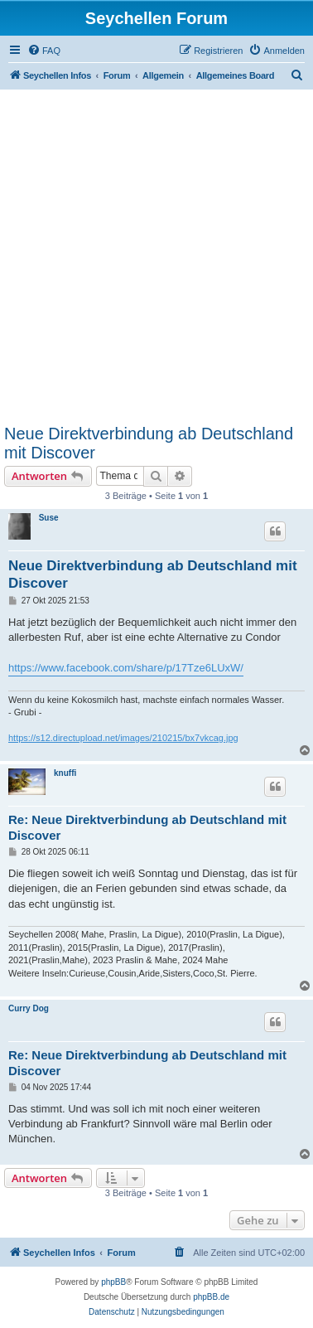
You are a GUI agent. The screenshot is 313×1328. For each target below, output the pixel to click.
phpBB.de (211, 1296)
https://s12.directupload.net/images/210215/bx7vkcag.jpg (123, 738)
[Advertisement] (156, 259)
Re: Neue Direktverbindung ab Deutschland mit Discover (147, 827)
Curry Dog (28, 1008)
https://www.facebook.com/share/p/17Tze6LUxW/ (125, 668)
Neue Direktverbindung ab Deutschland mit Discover (148, 443)
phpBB (113, 1282)
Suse (49, 517)
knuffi (65, 773)
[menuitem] (43, 51)
